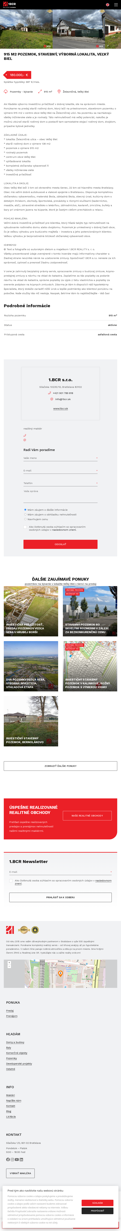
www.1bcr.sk (60, 408)
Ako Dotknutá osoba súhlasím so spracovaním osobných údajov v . (57, 528)
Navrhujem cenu (38, 519)
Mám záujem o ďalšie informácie (48, 509)
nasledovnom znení (64, 529)
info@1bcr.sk (63, 399)
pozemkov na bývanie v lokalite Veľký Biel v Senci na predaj (60, 583)
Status (8, 325)
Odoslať (60, 544)
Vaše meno (30, 457)
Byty (8, 1047)
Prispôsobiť (97, 1210)
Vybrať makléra (20, 1173)
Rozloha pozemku (15, 315)
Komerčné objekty (16, 1052)
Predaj (10, 1010)
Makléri (10, 1095)
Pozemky (11, 1058)
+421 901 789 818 (63, 393)
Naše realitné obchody (87, 815)
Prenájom (11, 1015)
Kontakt (10, 1105)
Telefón (27, 483)
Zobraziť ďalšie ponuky (60, 766)
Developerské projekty (19, 1063)
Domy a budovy (15, 1042)
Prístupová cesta (14, 334)
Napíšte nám (13, 1100)
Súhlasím (97, 1202)
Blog (8, 1111)
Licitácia (11, 1116)
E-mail (27, 470)
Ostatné (10, 1068)
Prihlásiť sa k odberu (60, 897)
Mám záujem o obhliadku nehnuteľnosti (52, 514)
